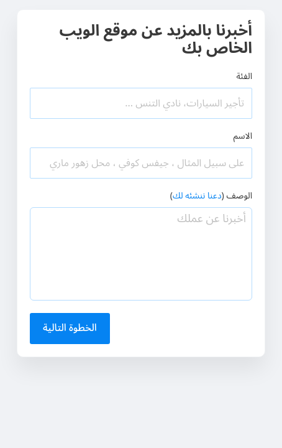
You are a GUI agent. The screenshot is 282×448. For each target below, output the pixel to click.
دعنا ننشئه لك (197, 196)
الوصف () (211, 195)
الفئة (244, 76)
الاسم (243, 135)
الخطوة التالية (70, 327)
